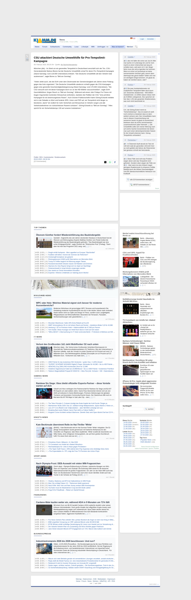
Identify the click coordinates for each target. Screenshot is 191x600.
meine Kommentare (141, 448)
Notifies (156, 448)
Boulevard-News (42, 295)
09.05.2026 (128, 436)
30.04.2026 (145, 429)
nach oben (153, 584)
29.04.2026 (145, 431)
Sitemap (79, 579)
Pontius (130, 85)
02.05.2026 (145, 425)
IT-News (38, 337)
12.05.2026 (128, 427)
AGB (94, 579)
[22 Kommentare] (40, 161)
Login (142, 39)
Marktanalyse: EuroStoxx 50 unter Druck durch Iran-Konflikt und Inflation (140, 361)
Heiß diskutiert (146, 442)
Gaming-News (41, 376)
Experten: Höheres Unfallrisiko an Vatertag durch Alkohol (68, 273)
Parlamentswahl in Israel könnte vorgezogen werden (66, 268)
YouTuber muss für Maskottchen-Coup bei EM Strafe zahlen (69, 488)
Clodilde (130, 57)
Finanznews (40, 495)
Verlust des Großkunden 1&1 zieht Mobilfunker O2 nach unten (67, 344)
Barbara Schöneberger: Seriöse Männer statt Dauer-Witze (137, 342)
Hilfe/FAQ (103, 581)
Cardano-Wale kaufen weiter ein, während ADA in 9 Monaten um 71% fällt (73, 502)
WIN (92, 47)
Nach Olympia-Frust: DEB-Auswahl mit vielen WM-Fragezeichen (68, 463)
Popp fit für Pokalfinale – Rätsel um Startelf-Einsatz (66, 490)
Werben (130, 47)
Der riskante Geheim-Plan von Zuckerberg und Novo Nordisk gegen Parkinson (76, 527)
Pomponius (132, 140)
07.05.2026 (128, 440)
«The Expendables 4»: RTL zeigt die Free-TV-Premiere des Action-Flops (73, 451)
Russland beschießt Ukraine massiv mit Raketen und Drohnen (70, 264)
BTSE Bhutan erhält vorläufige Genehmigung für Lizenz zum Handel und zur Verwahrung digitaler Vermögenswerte (88, 524)
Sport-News (40, 456)
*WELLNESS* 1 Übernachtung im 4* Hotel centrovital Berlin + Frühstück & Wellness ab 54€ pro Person (84, 332)
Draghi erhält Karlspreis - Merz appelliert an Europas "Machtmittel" (71, 252)
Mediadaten (102, 579)
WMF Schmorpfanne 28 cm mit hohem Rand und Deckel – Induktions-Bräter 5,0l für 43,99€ (80, 325)
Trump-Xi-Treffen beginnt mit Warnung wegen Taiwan (67, 261)
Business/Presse (42, 534)
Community (67, 47)
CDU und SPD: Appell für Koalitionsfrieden (134, 254)
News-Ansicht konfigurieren (150, 446)
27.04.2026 (145, 435)
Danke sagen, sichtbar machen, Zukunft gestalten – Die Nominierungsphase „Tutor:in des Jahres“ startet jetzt (86, 565)
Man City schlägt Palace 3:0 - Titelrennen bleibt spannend (68, 483)
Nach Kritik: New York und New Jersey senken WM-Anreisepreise (71, 485)
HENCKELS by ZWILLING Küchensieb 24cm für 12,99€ (68, 366)
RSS (113, 581)
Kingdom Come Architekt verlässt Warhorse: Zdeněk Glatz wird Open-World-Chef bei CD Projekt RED (84, 412)
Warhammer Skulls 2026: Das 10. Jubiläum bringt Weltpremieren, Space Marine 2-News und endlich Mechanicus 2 (88, 406)
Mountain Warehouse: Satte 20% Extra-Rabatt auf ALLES (68, 323)
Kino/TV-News (41, 417)
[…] (87, 246)
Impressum (111, 579)
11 (126, 159)
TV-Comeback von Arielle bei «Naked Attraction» (65, 444)
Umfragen (103, 47)
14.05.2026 (128, 422)
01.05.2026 (145, 427)
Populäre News (146, 440)
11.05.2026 (128, 429)
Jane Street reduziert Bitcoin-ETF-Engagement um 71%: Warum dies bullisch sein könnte (79, 529)
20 (126, 88)
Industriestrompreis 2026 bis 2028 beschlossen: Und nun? (65, 541)
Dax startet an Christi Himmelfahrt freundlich (63, 270)
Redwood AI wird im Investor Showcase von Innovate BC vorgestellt (72, 563)
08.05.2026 (128, 438)
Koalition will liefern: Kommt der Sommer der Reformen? (68, 255)
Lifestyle (84, 47)
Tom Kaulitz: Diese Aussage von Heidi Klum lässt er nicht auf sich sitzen (73, 330)
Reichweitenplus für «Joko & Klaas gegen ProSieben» (67, 447)
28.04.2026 (145, 433)
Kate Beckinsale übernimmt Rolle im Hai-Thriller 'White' (64, 425)
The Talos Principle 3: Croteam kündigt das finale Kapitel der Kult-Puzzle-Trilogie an (77, 403)
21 (126, 61)
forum (157, 188)
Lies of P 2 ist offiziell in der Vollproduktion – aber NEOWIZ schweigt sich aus (75, 408)
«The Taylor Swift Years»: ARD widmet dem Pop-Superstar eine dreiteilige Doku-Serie (78, 449)
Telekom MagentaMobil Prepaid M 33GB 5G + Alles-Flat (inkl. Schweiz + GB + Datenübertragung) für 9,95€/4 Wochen (90, 371)
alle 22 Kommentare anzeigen (139, 179)
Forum (44, 47)
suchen (149, 409)
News (37, 47)
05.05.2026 (128, 444)
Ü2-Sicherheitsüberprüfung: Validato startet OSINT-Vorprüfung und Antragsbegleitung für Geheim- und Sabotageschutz (90, 568)
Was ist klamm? (118, 47)
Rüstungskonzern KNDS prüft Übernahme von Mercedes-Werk (70, 259)
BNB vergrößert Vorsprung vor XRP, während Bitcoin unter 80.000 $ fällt (73, 522)
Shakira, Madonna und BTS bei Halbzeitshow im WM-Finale (69, 481)
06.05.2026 (128, 442)
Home (78, 581)
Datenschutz (87, 579)
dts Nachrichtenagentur (69, 65)
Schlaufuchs (55, 47)
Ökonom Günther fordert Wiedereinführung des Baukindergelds (68, 235)
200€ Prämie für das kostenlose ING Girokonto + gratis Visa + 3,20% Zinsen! (75, 362)
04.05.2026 (128, 446)
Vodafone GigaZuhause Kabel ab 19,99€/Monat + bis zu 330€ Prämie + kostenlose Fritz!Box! (81, 369)
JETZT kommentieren (139, 184)
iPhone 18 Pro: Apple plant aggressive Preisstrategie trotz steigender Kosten (140, 382)
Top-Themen (40, 227)
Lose (77, 47)
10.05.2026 (128, 434)
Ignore (151, 448)
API (109, 581)
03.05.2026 (145, 422)
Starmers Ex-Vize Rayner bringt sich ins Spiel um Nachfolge (69, 266)
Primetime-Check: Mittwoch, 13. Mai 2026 (63, 442)
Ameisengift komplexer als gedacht (60, 257)
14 (126, 165)
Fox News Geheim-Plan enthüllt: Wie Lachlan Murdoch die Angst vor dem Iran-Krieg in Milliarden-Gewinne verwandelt (89, 520)
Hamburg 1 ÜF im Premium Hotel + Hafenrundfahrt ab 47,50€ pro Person (74, 327)
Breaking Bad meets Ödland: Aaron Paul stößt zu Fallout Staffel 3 (71, 410)
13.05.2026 (128, 425)
